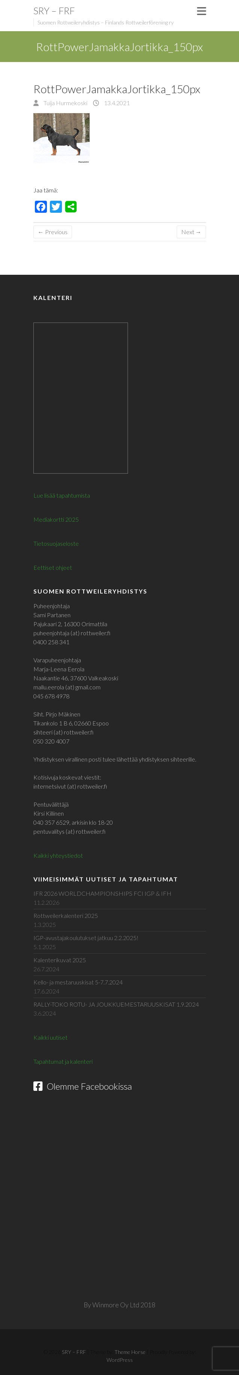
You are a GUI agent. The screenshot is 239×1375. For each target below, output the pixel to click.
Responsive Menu (201, 11)
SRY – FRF (54, 10)
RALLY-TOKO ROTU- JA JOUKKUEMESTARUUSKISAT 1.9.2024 (116, 1004)
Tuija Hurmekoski (64, 102)
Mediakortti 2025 (56, 519)
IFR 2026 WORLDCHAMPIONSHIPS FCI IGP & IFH (102, 893)
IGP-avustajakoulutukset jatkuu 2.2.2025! (85, 937)
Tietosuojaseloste (56, 543)
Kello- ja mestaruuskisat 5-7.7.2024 (78, 982)
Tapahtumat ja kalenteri (63, 1061)
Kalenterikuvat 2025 (59, 959)
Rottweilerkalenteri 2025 (65, 915)
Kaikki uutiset (50, 1037)
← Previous (53, 231)
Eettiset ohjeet (52, 567)
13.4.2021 (116, 102)
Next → (191, 231)
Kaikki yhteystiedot (58, 855)
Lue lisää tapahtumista (61, 495)
